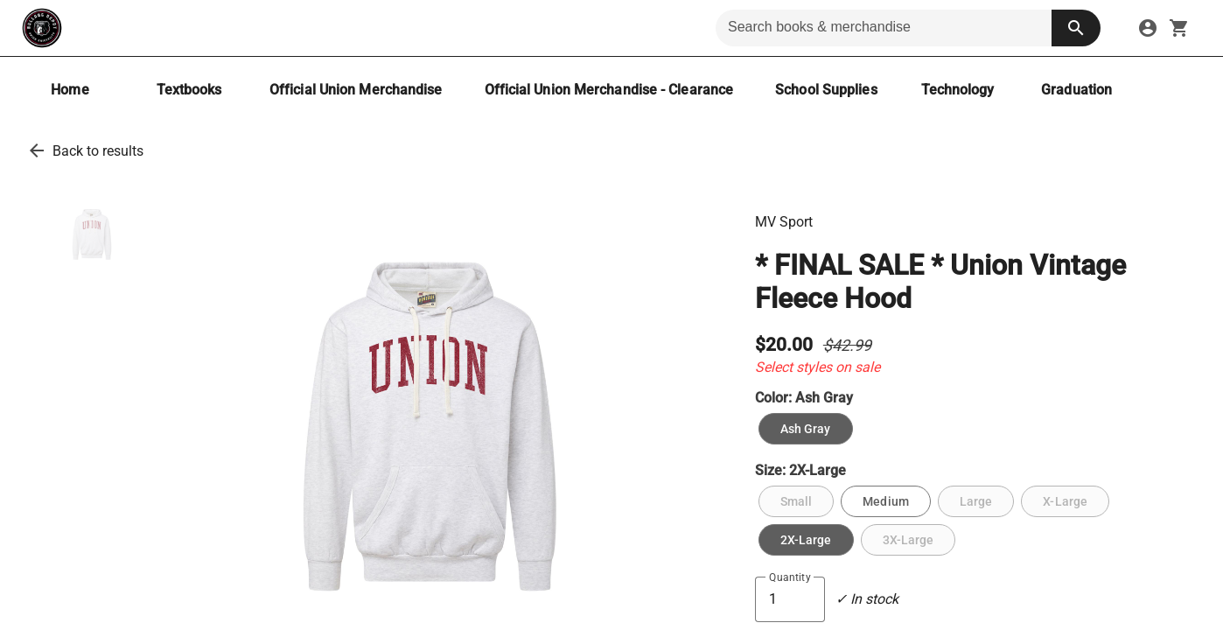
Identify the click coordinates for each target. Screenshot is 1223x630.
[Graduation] (1076, 89)
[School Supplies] (826, 89)
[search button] (1076, 28)
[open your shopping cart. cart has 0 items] (1179, 28)
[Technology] (957, 89)
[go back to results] (36, 150)
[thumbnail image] (92, 235)
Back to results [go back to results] (97, 151)
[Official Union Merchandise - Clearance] (609, 89)
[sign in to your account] (1148, 28)
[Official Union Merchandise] (356, 89)
